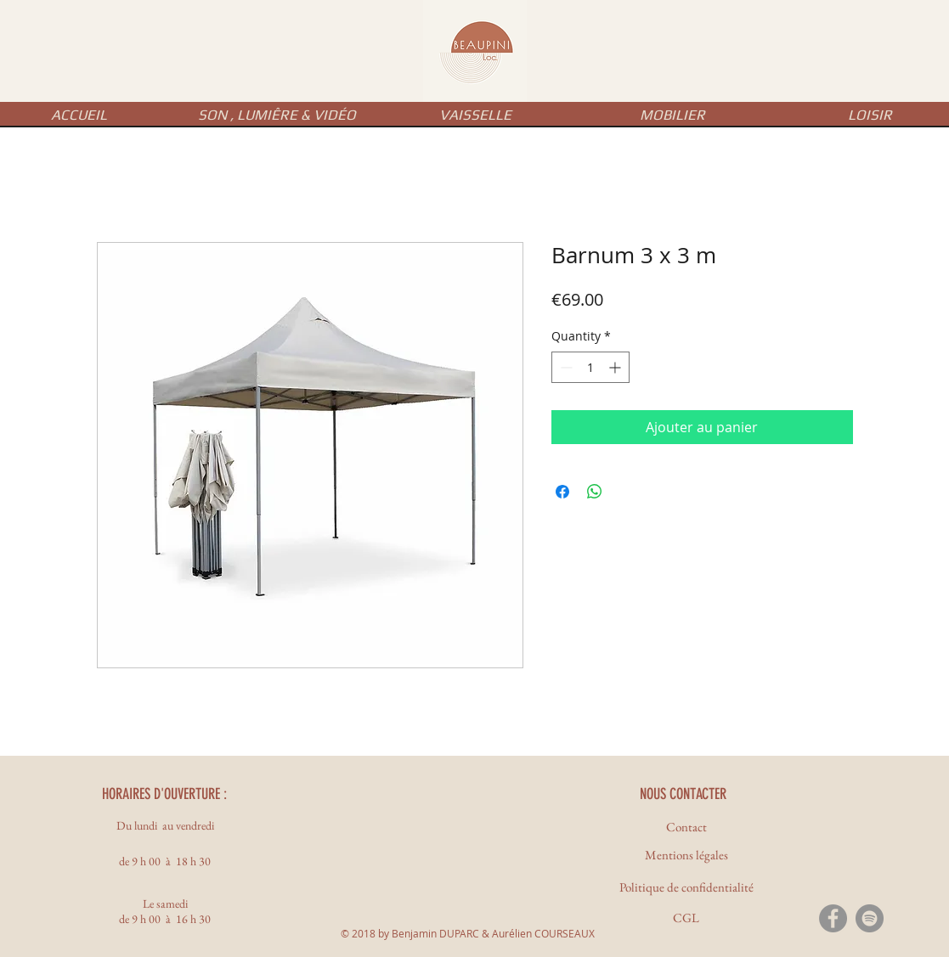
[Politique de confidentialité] (686, 887)
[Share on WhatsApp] (595, 491)
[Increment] (616, 367)
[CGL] (686, 917)
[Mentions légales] (686, 855)
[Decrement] (564, 367)
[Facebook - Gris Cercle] (833, 918)
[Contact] (686, 827)
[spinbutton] (590, 367)
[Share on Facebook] (562, 491)
